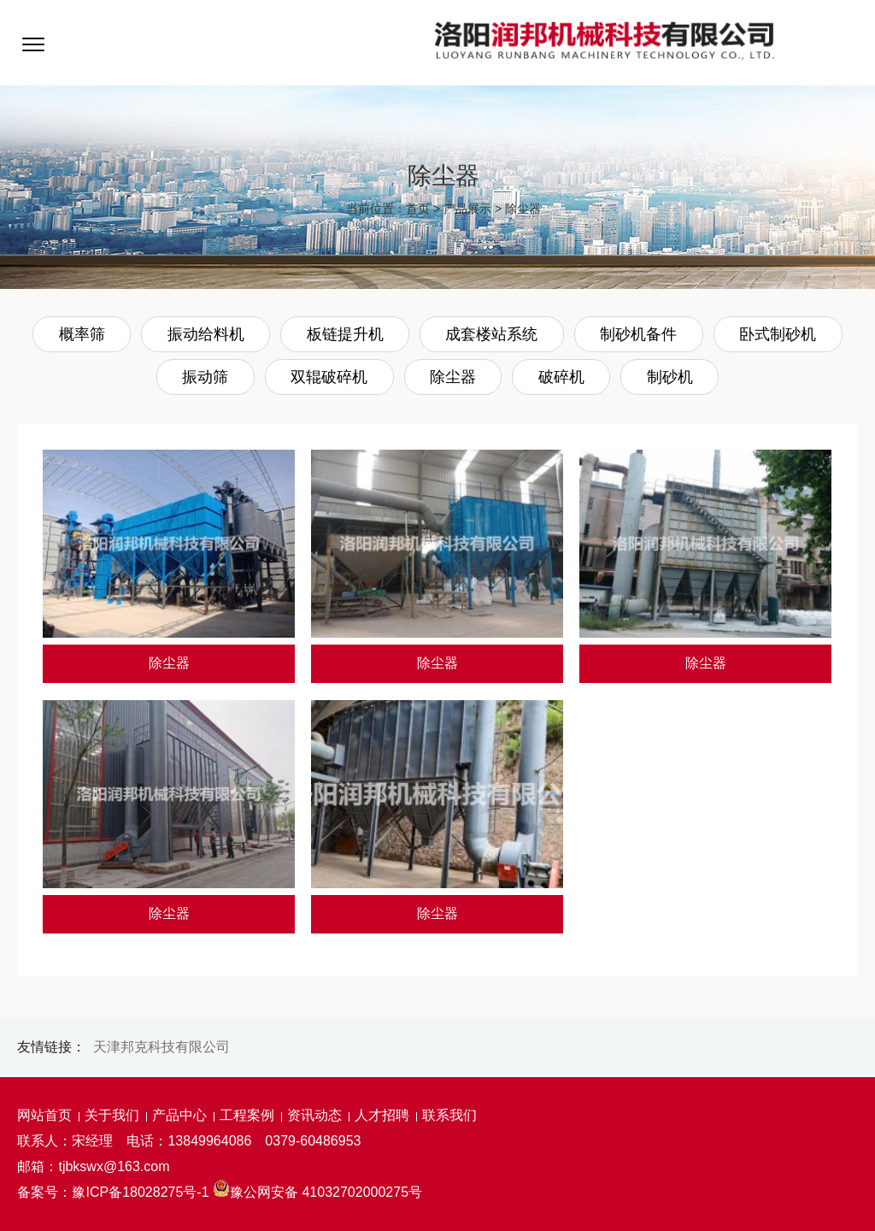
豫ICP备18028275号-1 (140, 1192)
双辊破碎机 (329, 377)
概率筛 (82, 334)
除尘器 (523, 208)
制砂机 (670, 377)
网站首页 (44, 1115)
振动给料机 (205, 334)
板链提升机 (345, 334)
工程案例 (247, 1115)
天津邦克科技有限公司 (161, 1047)
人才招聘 (382, 1115)
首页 (418, 208)
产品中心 (179, 1115)
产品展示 (467, 208)
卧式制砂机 (777, 334)
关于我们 (112, 1115)
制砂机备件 (638, 334)
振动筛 (205, 377)
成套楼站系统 (491, 334)
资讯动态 (314, 1115)
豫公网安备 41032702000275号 (317, 1192)
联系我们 (449, 1115)
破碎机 (561, 377)
